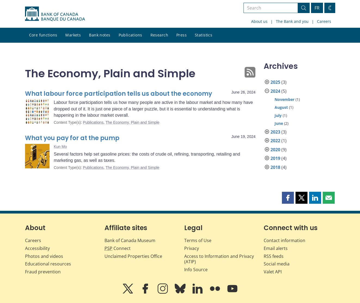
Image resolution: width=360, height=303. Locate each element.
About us (259, 21)
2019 (275, 158)
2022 (275, 141)
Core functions (43, 35)
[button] (288, 198)
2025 (275, 82)
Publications (130, 35)
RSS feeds (274, 256)
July (278, 115)
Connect (117, 248)
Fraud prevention (43, 272)
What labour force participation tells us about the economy (118, 93)
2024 (275, 91)
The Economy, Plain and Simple (132, 122)
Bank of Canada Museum (129, 240)
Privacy (191, 248)
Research (159, 35)
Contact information (284, 240)
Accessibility (37, 248)
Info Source (196, 270)
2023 (275, 132)
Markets (73, 35)
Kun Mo (60, 146)
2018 (275, 167)
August (281, 107)
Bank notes (99, 35)
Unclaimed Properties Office (133, 256)
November (284, 99)
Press (181, 35)
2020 (275, 150)
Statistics (203, 35)
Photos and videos (44, 256)
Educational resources (48, 264)
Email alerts (276, 248)
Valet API (273, 272)
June (279, 123)
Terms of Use (197, 240)
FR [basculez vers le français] (317, 8)
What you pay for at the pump (72, 138)
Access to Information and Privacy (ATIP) (219, 259)
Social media (277, 264)
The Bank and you (292, 21)
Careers (324, 21)
